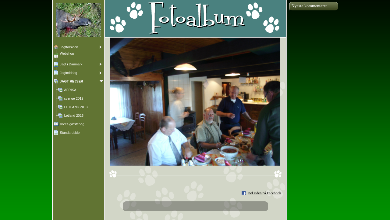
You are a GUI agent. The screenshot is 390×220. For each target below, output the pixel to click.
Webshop (67, 53)
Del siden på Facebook (264, 193)
